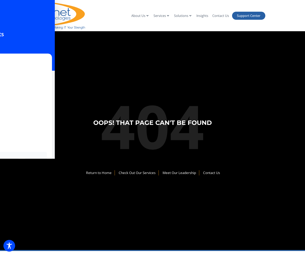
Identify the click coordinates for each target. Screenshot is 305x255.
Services (161, 15)
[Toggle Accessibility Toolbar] (9, 245)
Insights (202, 15)
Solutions (182, 15)
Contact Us (220, 15)
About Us (139, 15)
